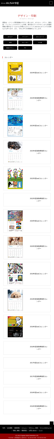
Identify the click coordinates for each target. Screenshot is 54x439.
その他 (40, 42)
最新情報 (16, 428)
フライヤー (25, 37)
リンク (41, 430)
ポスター (10, 37)
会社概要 (9, 428)
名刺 (10, 42)
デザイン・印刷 (33, 428)
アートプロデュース (46, 428)
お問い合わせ (33, 430)
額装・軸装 (16, 430)
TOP (3, 428)
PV (25, 48)
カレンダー (25, 42)
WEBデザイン (10, 48)
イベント (24, 428)
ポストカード (40, 37)
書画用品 (24, 430)
